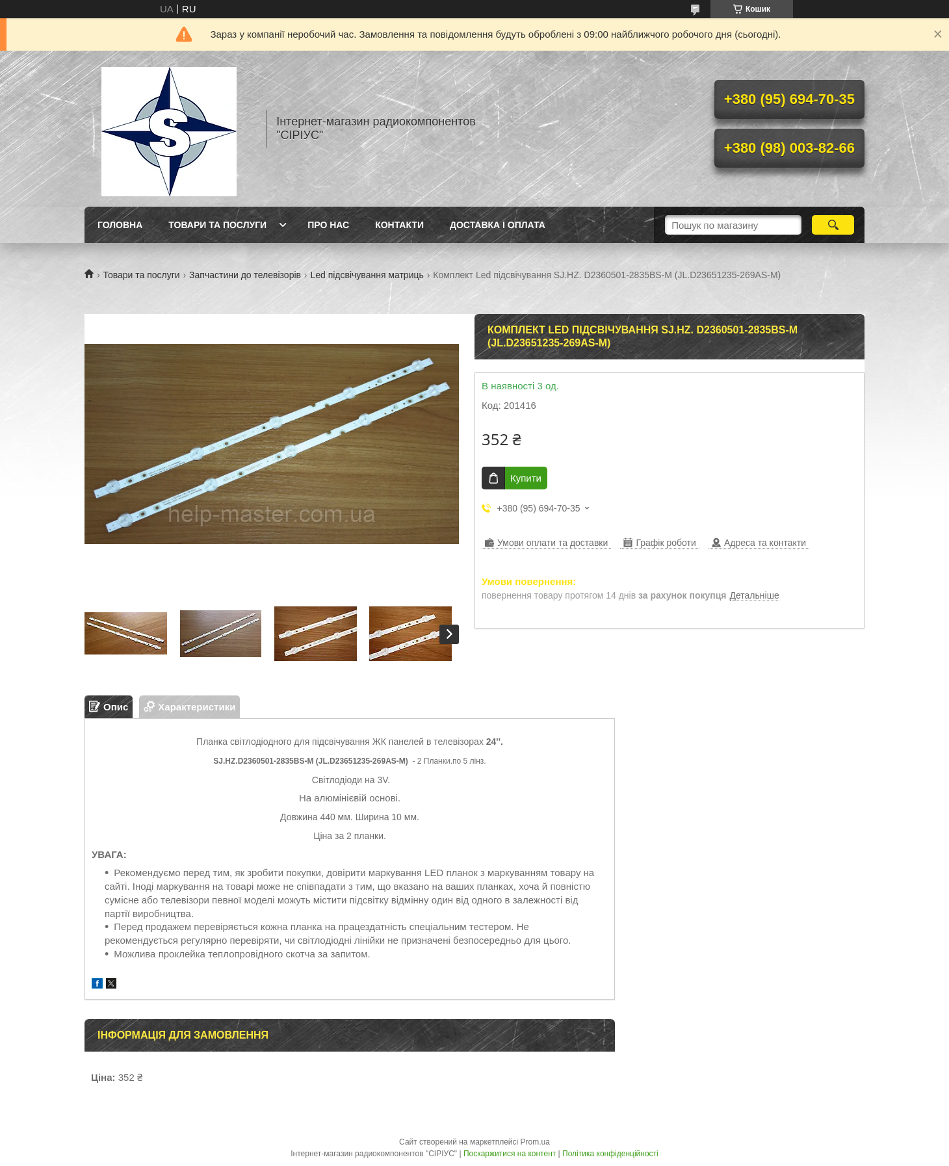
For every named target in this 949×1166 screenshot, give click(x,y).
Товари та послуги (217, 225)
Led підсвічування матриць (366, 275)
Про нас (328, 225)
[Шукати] (833, 225)
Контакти (399, 225)
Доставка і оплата (497, 225)
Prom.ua (535, 1142)
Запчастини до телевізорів (245, 275)
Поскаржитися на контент (509, 1153)
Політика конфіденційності (610, 1153)
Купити (525, 478)
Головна (120, 225)
